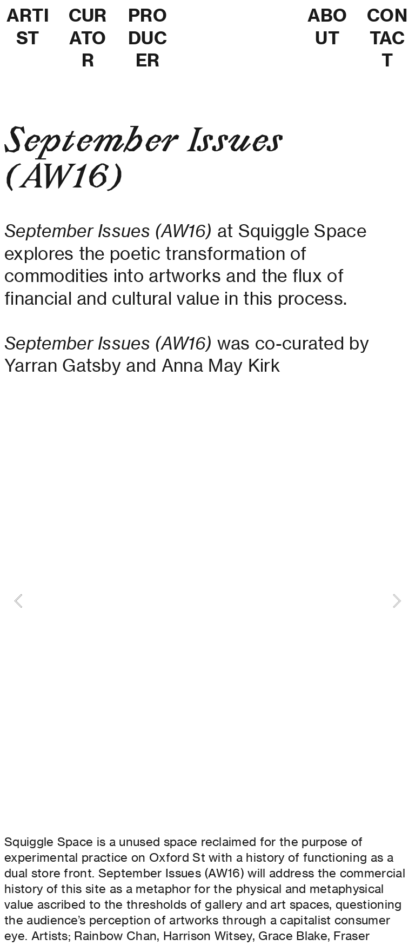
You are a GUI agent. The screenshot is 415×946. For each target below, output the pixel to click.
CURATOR (88, 37)
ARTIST (27, 26)
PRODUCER (147, 37)
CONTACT (387, 37)
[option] (207, 601)
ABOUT (327, 26)
